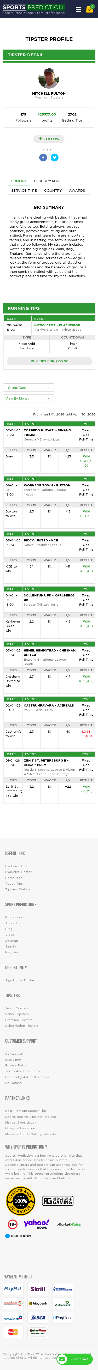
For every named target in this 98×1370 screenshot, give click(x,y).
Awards (77, 190)
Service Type (24, 190)
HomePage (13, 877)
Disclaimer (13, 1059)
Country (53, 190)
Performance (48, 181)
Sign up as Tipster (19, 980)
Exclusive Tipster (18, 871)
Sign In (10, 946)
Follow (49, 139)
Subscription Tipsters (21, 1025)
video (9, 934)
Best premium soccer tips (26, 1110)
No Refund (13, 1082)
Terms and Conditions (22, 1071)
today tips (14, 883)
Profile (19, 181)
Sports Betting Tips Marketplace (30, 1116)
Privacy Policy (16, 1065)
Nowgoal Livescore (20, 1128)
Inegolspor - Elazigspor (57, 325)
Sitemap (11, 940)
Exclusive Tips (16, 866)
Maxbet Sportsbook (20, 1122)
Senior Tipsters (17, 1014)
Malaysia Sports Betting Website (30, 1134)
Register (11, 952)
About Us (12, 923)
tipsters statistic (18, 889)
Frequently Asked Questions (27, 1077)
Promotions (14, 917)
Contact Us (14, 1053)
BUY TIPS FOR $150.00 (49, 361)
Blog (9, 929)
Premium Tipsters (18, 1020)
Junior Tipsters (16, 1008)
